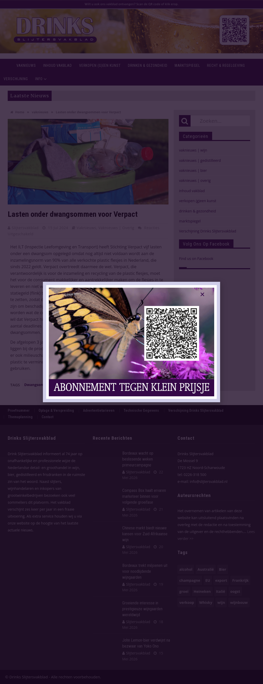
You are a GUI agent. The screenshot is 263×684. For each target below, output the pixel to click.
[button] (202, 294)
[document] (131, 342)
